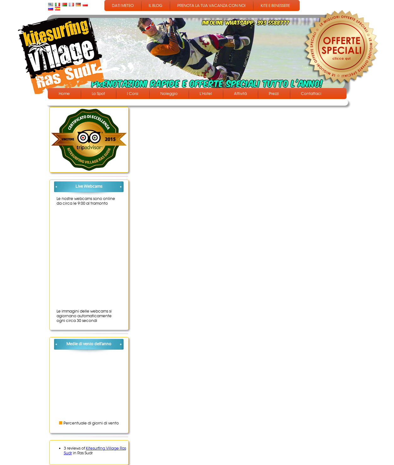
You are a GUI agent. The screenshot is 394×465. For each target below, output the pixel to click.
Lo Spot (98, 93)
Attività (240, 93)
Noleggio (169, 93)
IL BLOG (155, 5)
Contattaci (311, 93)
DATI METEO (123, 5)
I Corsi (132, 93)
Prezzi (274, 93)
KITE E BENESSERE (275, 5)
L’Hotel (206, 93)
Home (64, 93)
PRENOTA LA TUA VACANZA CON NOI (211, 5)
